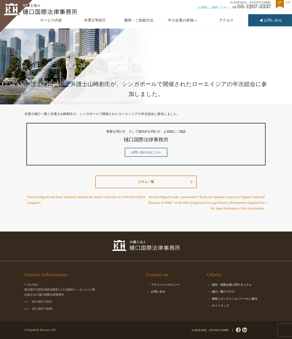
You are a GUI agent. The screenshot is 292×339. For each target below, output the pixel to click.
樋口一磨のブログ (223, 291)
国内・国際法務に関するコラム (232, 284)
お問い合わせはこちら (146, 152)
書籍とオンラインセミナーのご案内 (234, 298)
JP (279, 2)
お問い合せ (158, 291)
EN (288, 2)
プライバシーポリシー (165, 284)
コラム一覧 (146, 181)
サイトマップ (220, 305)
